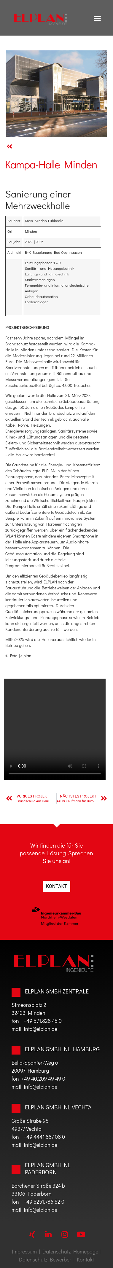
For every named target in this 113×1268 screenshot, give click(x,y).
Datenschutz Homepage (70, 1251)
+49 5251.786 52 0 (44, 1201)
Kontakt (85, 1259)
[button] (97, 18)
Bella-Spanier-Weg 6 (35, 1062)
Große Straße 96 (30, 1120)
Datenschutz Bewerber (45, 1259)
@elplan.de (45, 1209)
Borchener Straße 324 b (38, 1185)
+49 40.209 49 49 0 (43, 1078)
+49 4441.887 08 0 (44, 1136)
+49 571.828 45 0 (43, 1020)
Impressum (24, 1251)
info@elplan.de (39, 1028)
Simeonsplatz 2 (29, 1004)
